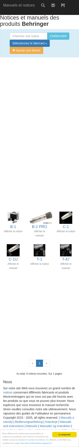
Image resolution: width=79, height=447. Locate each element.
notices (7, 392)
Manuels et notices (19, 5)
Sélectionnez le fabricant (29, 43)
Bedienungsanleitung (29, 421)
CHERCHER (58, 36)
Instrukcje (51, 421)
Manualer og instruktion (55, 426)
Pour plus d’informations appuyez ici (36, 443)
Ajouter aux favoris (26, 50)
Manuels (31, 426)
